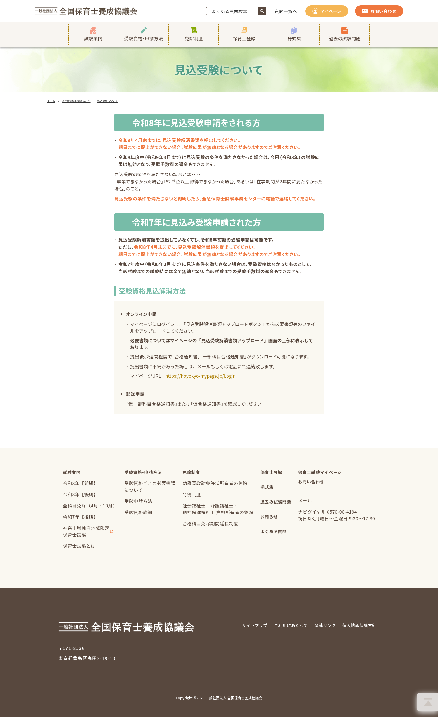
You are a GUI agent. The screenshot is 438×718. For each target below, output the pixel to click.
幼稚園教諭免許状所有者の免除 (214, 484)
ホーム (52, 101)
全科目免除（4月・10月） (89, 507)
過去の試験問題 (276, 504)
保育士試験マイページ (322, 473)
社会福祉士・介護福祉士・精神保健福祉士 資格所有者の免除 (217, 510)
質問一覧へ (286, 11)
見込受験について (121, 101)
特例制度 (191, 495)
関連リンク (322, 626)
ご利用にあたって (285, 626)
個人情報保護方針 (358, 626)
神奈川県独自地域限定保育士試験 (85, 532)
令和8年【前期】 (79, 484)
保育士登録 (271, 473)
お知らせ (269, 520)
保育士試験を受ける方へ (82, 101)
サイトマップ (247, 626)
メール (306, 502)
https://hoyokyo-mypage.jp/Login (200, 377)
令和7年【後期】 (79, 518)
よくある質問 (273, 536)
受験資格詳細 (137, 513)
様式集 (266, 489)
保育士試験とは (78, 547)
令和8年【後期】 (79, 495)
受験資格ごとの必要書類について (149, 488)
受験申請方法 (137, 502)
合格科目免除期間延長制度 (209, 524)
